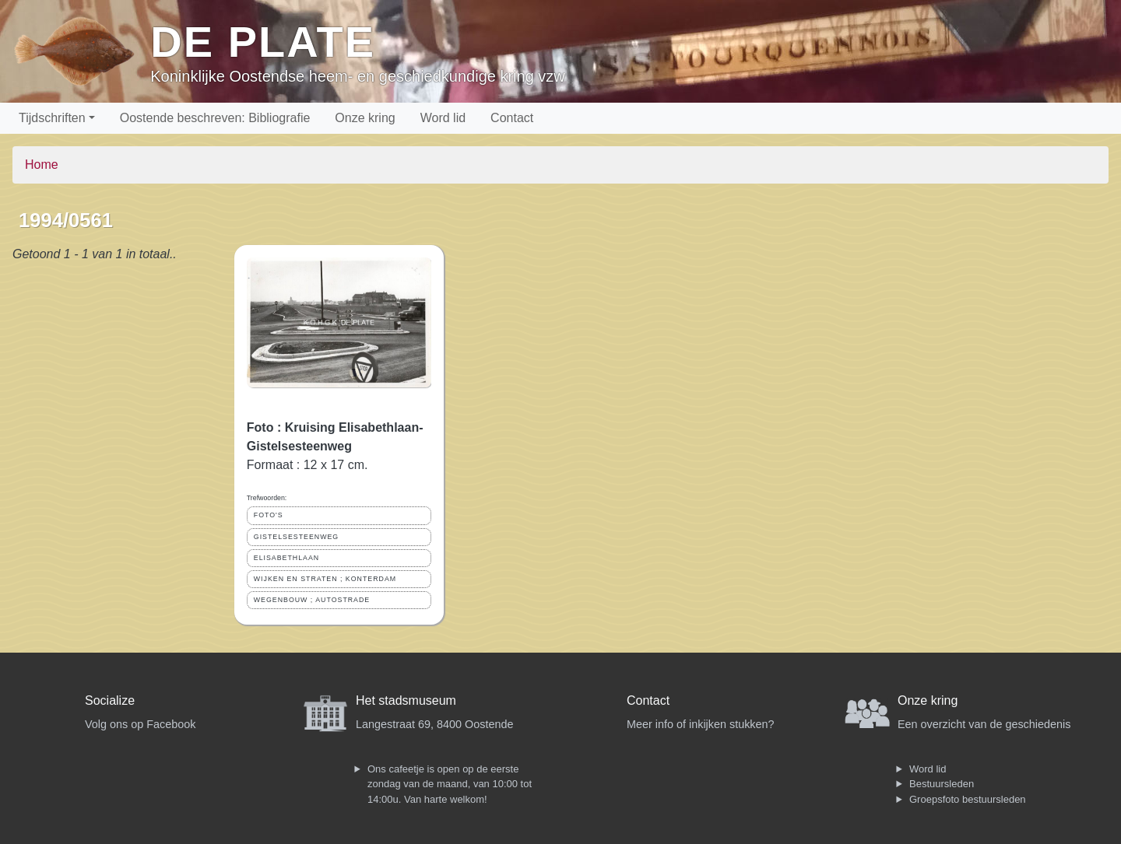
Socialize (110, 700)
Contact (511, 117)
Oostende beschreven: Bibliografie (215, 117)
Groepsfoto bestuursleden (967, 799)
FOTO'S (268, 515)
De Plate (262, 41)
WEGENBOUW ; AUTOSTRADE (312, 600)
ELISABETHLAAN (286, 558)
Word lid (443, 117)
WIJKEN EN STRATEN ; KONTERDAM (325, 579)
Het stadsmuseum (406, 700)
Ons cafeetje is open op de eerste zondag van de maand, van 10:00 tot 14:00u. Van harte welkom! (449, 784)
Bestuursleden (941, 784)
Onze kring (365, 117)
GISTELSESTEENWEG (296, 537)
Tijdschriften (52, 117)
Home (41, 164)
